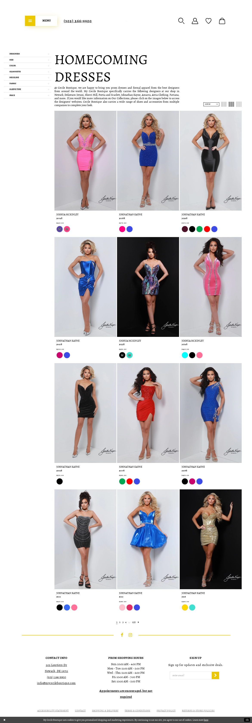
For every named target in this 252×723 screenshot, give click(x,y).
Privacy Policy (166, 710)
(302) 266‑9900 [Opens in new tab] (56, 677)
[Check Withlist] (208, 21)
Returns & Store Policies (198, 710)
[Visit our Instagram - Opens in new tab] (130, 635)
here (206, 719)
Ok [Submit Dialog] (247, 719)
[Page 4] (125, 622)
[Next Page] (138, 622)
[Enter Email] (191, 675)
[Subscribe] (215, 675)
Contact (80, 710)
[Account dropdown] (195, 21)
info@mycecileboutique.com (56, 683)
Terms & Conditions (137, 710)
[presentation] (85, 161)
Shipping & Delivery (105, 710)
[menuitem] (41, 21)
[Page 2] (119, 622)
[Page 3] (122, 622)
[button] (181, 21)
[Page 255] (134, 622)
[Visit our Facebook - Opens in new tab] (122, 635)
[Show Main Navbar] (41, 21)
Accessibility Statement (53, 710)
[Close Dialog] (4, 720)
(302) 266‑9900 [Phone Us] (78, 20)
